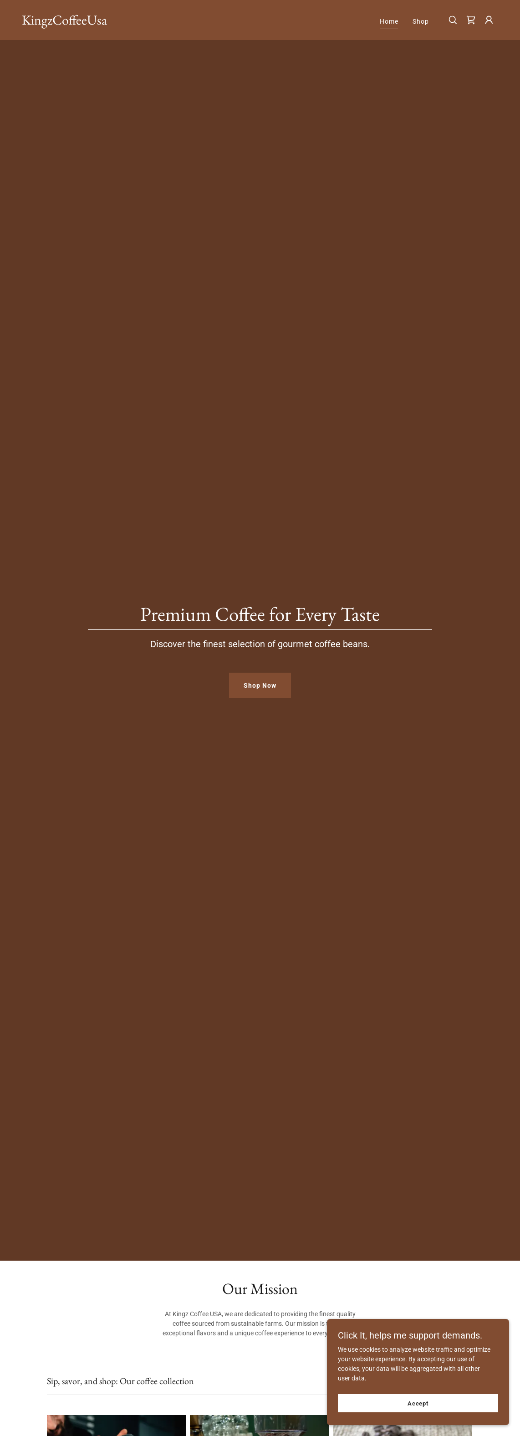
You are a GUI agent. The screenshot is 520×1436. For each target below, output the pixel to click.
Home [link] (389, 21)
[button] (489, 20)
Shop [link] (421, 21)
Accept (418, 1403)
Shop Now (260, 685)
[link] (64, 22)
